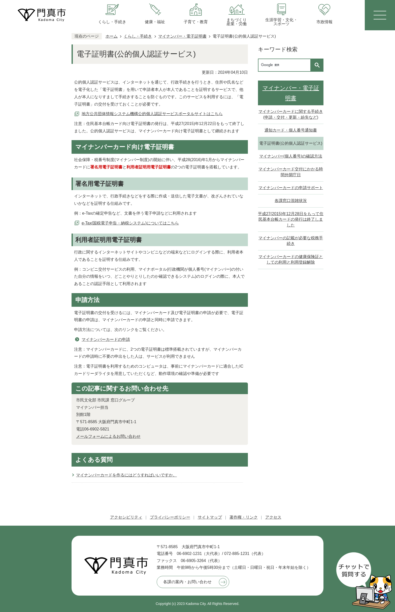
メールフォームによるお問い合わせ (108, 436)
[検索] (285, 65)
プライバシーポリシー (170, 517)
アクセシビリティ (126, 517)
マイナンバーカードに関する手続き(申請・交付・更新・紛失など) (290, 114)
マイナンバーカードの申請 (106, 339)
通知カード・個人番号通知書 (291, 130)
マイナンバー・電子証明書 (182, 36)
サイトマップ (210, 517)
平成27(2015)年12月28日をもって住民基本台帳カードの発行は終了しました (290, 219)
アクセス (273, 517)
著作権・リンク (243, 517)
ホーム (112, 36)
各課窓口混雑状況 (291, 200)
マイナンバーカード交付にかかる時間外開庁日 (290, 172)
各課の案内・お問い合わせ (187, 582)
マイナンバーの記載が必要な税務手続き (290, 241)
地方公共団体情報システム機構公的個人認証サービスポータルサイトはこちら (152, 114)
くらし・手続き (138, 36)
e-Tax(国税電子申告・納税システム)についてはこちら (130, 223)
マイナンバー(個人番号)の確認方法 (290, 156)
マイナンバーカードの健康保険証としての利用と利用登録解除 (290, 259)
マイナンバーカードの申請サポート (290, 188)
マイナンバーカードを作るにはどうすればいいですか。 (126, 475)
